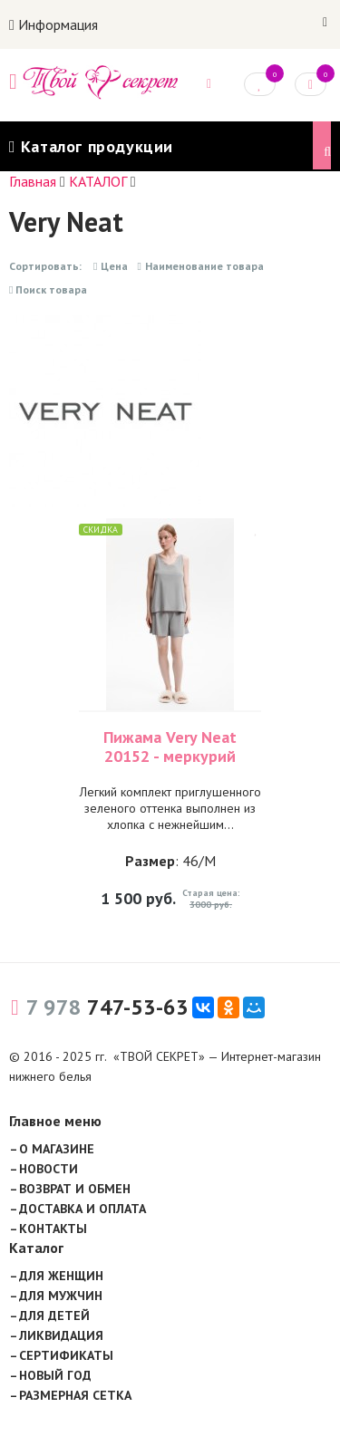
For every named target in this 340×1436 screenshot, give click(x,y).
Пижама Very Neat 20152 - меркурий (170, 747)
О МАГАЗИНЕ (56, 1149)
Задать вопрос (209, 84)
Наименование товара (200, 266)
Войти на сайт (325, 23)
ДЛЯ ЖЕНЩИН (61, 1275)
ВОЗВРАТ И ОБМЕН (75, 1189)
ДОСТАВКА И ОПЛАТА (82, 1208)
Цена (110, 266)
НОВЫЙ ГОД (55, 1375)
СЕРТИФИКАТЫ (66, 1355)
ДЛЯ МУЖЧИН (60, 1295)
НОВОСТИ (48, 1169)
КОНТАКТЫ (53, 1228)
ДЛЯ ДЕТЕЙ (54, 1315)
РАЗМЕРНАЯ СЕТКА (75, 1395)
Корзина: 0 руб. (311, 83)
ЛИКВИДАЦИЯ (61, 1335)
